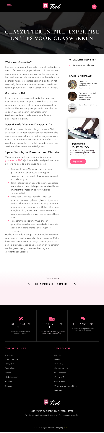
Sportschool (10, 369)
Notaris (8, 374)
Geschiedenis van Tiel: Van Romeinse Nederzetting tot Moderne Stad (87, 96)
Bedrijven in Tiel (52, 327)
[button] (94, 6)
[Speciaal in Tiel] (21, 319)
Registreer (58, 391)
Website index (59, 382)
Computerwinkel (11, 360)
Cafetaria (8, 387)
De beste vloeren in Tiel (88, 105)
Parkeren (8, 382)
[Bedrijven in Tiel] (52, 319)
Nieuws (57, 360)
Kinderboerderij (11, 378)
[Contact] (83, 319)
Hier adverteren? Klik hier (83, 65)
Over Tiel (57, 356)
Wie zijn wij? (59, 378)
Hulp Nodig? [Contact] (83, 325)
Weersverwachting (61, 369)
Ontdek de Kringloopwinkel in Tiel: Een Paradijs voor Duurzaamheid (88, 84)
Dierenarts (9, 356)
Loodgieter (9, 365)
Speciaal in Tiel (20, 327)
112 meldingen (60, 365)
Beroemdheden (60, 374)
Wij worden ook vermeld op (65, 387)
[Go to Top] (95, 412)
